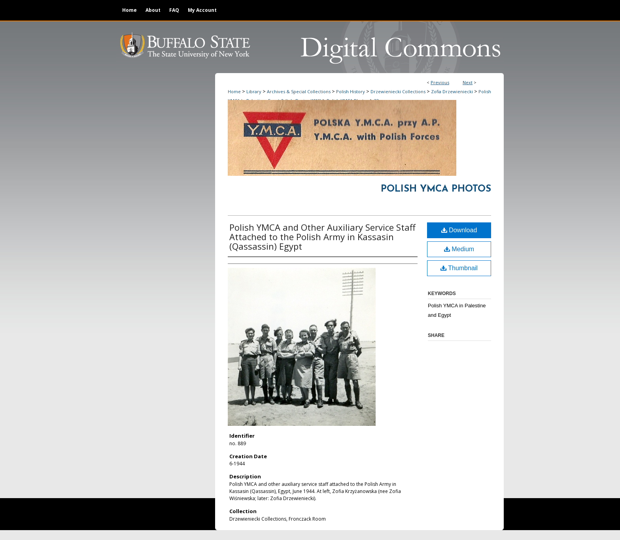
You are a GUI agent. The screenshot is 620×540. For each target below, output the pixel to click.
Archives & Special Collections (299, 91)
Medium (459, 249)
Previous (440, 82)
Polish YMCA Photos (436, 189)
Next (468, 82)
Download (459, 230)
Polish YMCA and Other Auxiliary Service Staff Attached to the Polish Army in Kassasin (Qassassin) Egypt (322, 236)
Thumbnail (459, 268)
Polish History (350, 91)
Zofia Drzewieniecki (452, 91)
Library (253, 91)
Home (234, 91)
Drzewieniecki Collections (397, 91)
